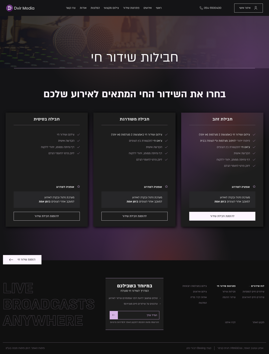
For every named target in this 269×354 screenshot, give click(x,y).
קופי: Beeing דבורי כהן (198, 348)
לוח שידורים (257, 286)
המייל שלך (152, 315)
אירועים (147, 8)
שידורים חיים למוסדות (253, 291)
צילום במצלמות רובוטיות (195, 286)
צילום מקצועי (111, 8)
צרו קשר (70, 8)
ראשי (159, 8)
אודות (83, 8)
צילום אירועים (200, 291)
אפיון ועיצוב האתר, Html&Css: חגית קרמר (240, 348)
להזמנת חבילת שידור (222, 216)
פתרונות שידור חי (226, 286)
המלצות (95, 8)
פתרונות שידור (131, 8)
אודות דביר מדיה (198, 297)
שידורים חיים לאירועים (253, 297)
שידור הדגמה (229, 297)
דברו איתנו (230, 322)
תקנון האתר (258, 322)
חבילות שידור (229, 291)
